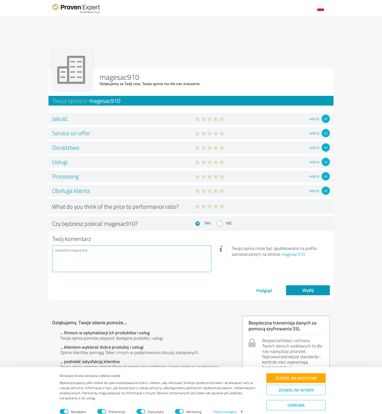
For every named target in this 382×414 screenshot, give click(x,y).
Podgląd (264, 290)
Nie (229, 223)
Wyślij (308, 290)
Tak (207, 223)
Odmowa (296, 398)
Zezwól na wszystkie (296, 371)
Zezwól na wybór (296, 383)
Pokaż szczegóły (225, 405)
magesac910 (293, 254)
